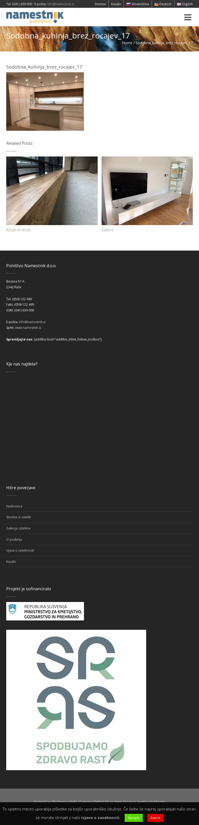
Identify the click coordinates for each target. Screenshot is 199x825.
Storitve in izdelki (18, 517)
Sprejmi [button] (134, 817)
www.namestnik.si (28, 327)
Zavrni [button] (155, 817)
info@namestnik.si (60, 4)
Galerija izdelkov (18, 528)
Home (127, 42)
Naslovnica (14, 506)
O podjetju (14, 539)
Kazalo (11, 561)
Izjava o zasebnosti (20, 550)
